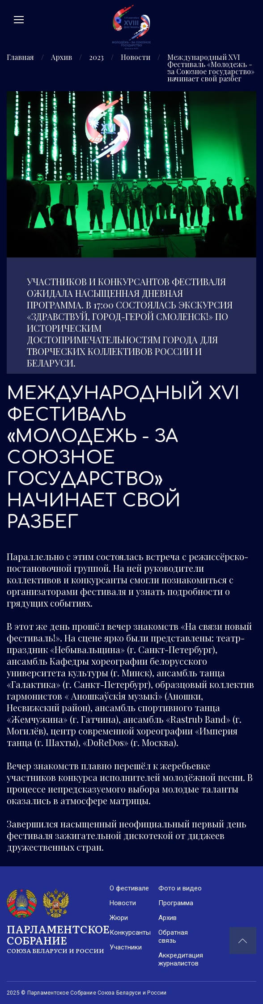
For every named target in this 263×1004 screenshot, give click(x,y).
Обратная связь (173, 936)
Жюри (119, 918)
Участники (126, 947)
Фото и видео (180, 888)
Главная (20, 58)
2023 (96, 58)
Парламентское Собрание (58, 938)
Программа (175, 903)
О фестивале (129, 888)
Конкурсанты (130, 932)
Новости (135, 58)
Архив (61, 58)
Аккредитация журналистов (180, 959)
